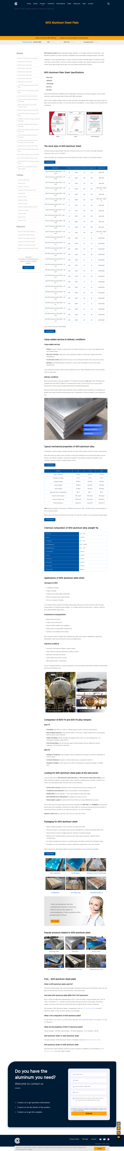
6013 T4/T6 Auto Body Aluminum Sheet (28, 158)
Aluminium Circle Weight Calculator (27, 245)
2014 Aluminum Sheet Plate (25, 65)
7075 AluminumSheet (89, 1008)
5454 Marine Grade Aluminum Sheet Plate (28, 155)
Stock (58, 38)
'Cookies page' (20, 1149)
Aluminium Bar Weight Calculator (26, 235)
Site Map (85, 1139)
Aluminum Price (27, 42)
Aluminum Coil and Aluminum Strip (26, 190)
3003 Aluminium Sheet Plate (25, 62)
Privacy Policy (74, 1139)
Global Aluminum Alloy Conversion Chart (28, 248)
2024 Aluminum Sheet (93, 1040)
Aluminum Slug (22, 220)
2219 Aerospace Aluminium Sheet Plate (27, 96)
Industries (51, 3)
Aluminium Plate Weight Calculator (26, 232)
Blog (84, 3)
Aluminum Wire (22, 217)
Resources (77, 3)
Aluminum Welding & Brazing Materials (27, 207)
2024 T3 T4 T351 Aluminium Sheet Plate (27, 58)
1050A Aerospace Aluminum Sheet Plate (28, 110)
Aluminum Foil (21, 183)
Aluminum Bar (21, 193)
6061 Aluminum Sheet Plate (25, 79)
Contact (90, 3)
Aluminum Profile (22, 197)
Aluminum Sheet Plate (32, 9)
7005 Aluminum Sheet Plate (25, 72)
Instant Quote (50, 162)
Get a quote (55, 921)
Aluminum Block (22, 214)
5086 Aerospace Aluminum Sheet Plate (28, 146)
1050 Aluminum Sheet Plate (25, 75)
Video (69, 3)
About (35, 3)
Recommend (61, 3)
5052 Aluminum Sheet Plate (25, 68)
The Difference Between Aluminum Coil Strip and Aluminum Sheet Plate (28, 142)
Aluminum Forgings (23, 204)
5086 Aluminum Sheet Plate (25, 82)
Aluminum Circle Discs (23, 210)
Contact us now (28, 268)
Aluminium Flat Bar (22, 200)
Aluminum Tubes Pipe (23, 187)
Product (42, 3)
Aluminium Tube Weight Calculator (26, 238)
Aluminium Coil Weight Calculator (26, 242)
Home (29, 3)
